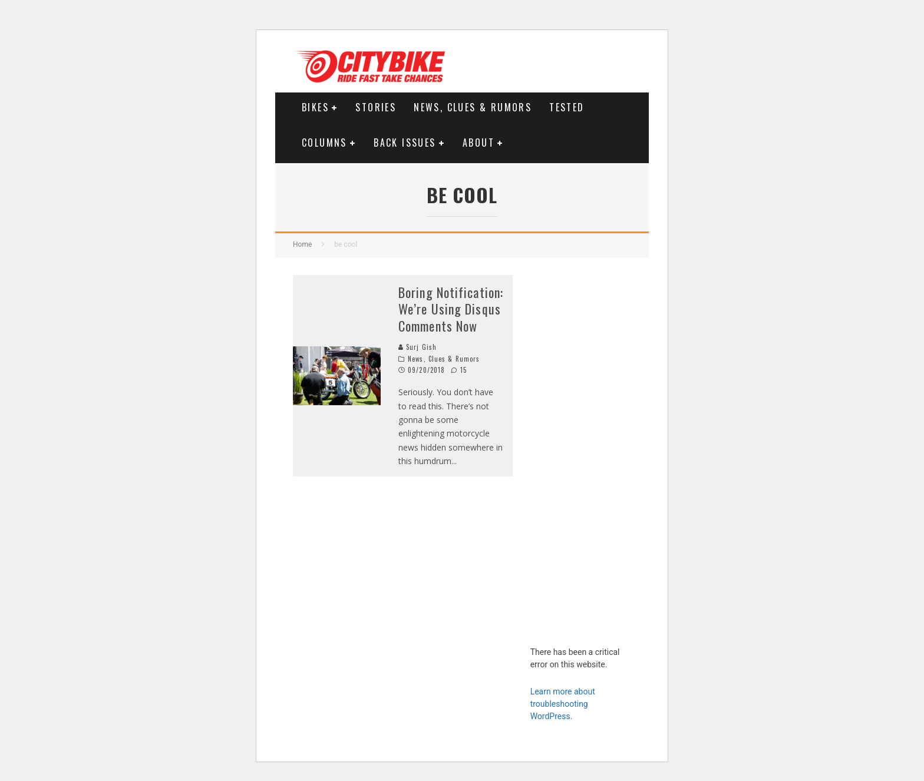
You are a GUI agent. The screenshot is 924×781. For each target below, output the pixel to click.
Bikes (315, 107)
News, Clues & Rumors (473, 107)
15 (459, 370)
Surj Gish (417, 347)
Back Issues (404, 142)
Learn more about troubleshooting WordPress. (562, 704)
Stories (375, 107)
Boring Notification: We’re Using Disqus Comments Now (450, 309)
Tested (566, 107)
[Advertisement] (580, 451)
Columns (324, 142)
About (478, 142)
